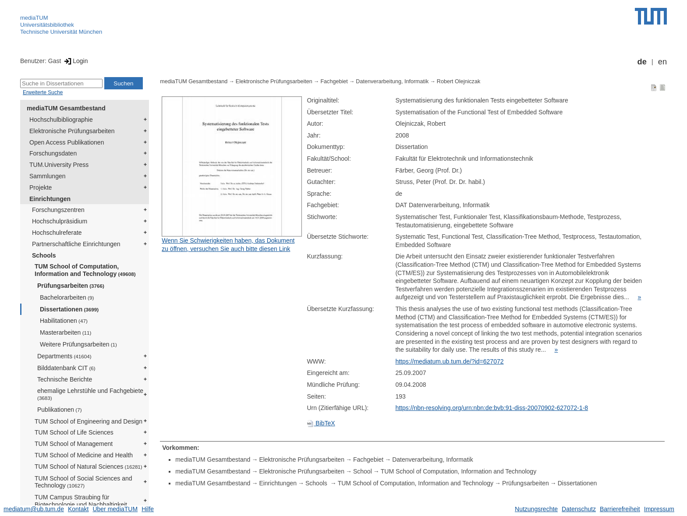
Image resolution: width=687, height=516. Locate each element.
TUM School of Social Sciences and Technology (83, 482)
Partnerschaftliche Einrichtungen (76, 243)
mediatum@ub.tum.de (34, 508)
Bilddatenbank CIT (66, 367)
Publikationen (59, 409)
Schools (44, 255)
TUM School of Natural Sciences (88, 466)
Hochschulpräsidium (59, 221)
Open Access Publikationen (66, 142)
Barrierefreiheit (620, 508)
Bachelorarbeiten (67, 297)
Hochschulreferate (57, 232)
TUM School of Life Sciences (74, 432)
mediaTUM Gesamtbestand (66, 108)
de (642, 61)
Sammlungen (47, 176)
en (662, 61)
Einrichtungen (50, 198)
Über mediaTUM (115, 508)
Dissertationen (69, 309)
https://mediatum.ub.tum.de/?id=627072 (449, 361)
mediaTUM (34, 17)
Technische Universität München (61, 31)
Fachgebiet (333, 81)
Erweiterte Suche (43, 92)
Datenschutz (579, 508)
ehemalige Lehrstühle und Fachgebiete (90, 394)
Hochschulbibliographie (61, 119)
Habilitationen (64, 320)
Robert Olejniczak (458, 81)
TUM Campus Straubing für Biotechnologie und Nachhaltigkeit (81, 501)
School (362, 471)
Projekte (40, 187)
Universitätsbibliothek (47, 24)
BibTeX (321, 423)
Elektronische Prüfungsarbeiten (72, 130)
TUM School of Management (74, 443)
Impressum (659, 508)
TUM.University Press (59, 164)
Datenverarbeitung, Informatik (392, 81)
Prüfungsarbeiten (70, 285)
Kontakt (78, 508)
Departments (64, 356)
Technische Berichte (64, 379)
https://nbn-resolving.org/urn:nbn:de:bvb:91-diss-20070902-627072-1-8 (491, 407)
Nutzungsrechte (536, 508)
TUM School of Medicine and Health (84, 455)
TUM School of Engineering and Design (88, 421)
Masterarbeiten (65, 332)
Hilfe (148, 508)
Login (75, 60)
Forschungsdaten (53, 153)
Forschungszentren (58, 209)
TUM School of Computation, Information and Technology (85, 270)
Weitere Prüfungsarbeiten (78, 344)
